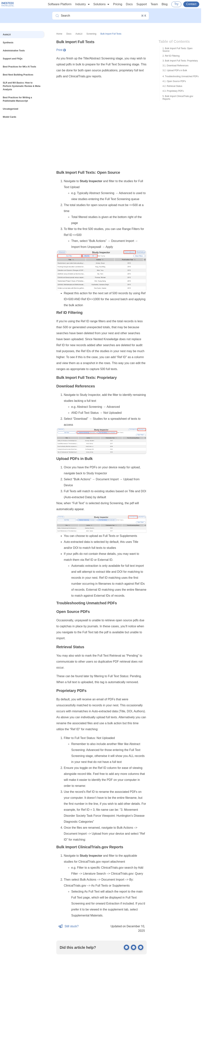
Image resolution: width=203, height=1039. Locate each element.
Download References (177, 65)
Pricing (117, 4)
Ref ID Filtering (172, 56)
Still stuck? (68, 926)
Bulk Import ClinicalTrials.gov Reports (178, 97)
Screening (91, 34)
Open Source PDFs (176, 81)
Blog (165, 4)
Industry (82, 4)
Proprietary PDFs (175, 91)
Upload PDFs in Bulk (177, 70)
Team (154, 4)
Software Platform (60, 4)
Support (141, 4)
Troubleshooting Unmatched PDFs (182, 76)
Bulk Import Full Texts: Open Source (178, 49)
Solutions (101, 4)
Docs (129, 4)
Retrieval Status (174, 86)
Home (59, 34)
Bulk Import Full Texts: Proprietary (181, 60)
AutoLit (78, 34)
